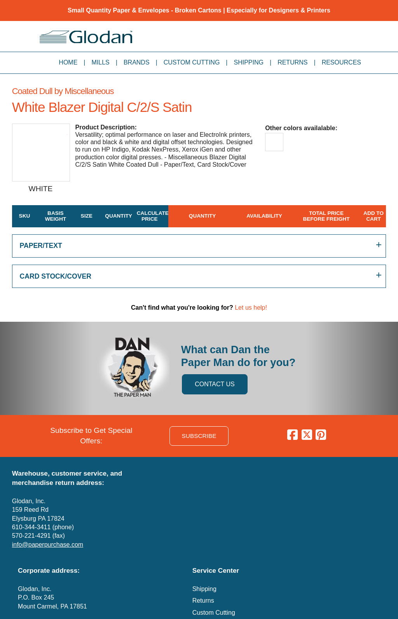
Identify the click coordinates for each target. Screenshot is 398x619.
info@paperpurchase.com (47, 544)
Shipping (249, 62)
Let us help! (251, 307)
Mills (101, 62)
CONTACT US (215, 384)
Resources (341, 62)
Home (68, 62)
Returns (292, 62)
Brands (137, 62)
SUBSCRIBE (199, 435)
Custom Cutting (192, 62)
